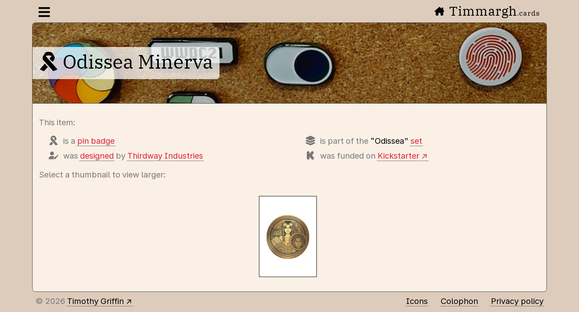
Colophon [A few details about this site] (459, 301)
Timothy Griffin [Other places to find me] (95, 301)
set (416, 141)
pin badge (96, 141)
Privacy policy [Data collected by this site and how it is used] (517, 301)
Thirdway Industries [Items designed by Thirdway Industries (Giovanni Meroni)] (165, 156)
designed (97, 156)
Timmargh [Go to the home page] (487, 10)
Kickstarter (398, 156)
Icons (417, 301)
